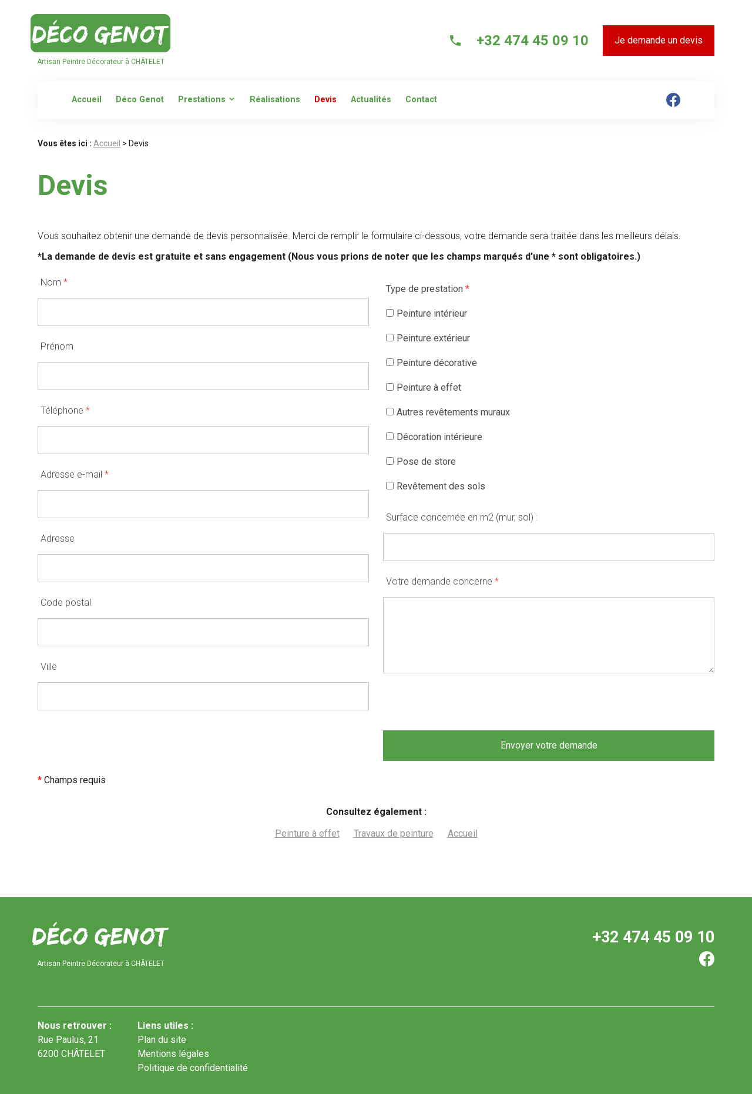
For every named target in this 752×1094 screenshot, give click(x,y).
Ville (49, 666)
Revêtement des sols (435, 486)
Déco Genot (140, 100)
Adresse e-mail (75, 474)
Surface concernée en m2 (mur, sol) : (462, 517)
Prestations (202, 100)
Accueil (87, 100)
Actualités (371, 100)
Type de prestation (427, 288)
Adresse (58, 538)
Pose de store (421, 461)
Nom (54, 282)
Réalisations (275, 100)
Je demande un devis (659, 40)
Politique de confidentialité (192, 1067)
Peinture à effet (423, 387)
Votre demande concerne (442, 581)
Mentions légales (173, 1053)
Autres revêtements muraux (448, 412)
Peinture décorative (431, 362)
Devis (325, 100)
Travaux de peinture (394, 833)
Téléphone (65, 410)
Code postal (66, 602)
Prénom (57, 346)
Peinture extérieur (428, 338)
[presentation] (472, 707)
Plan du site (161, 1039)
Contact (421, 100)
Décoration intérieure (434, 436)
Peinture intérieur (426, 313)
